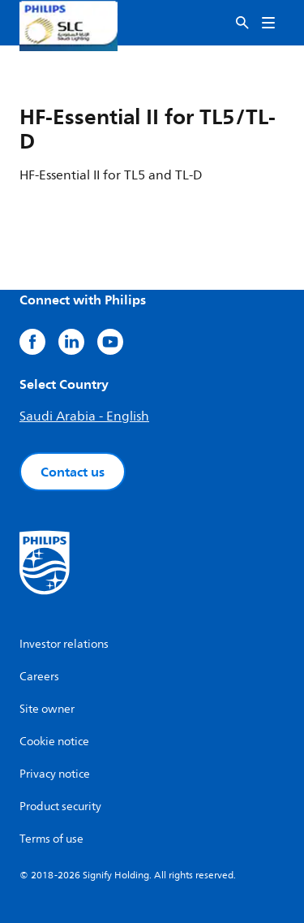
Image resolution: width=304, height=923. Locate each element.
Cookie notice (54, 741)
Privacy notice (54, 774)
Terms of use (51, 839)
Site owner (47, 709)
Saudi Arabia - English (84, 416)
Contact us (73, 471)
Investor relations (64, 644)
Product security (60, 806)
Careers (39, 676)
